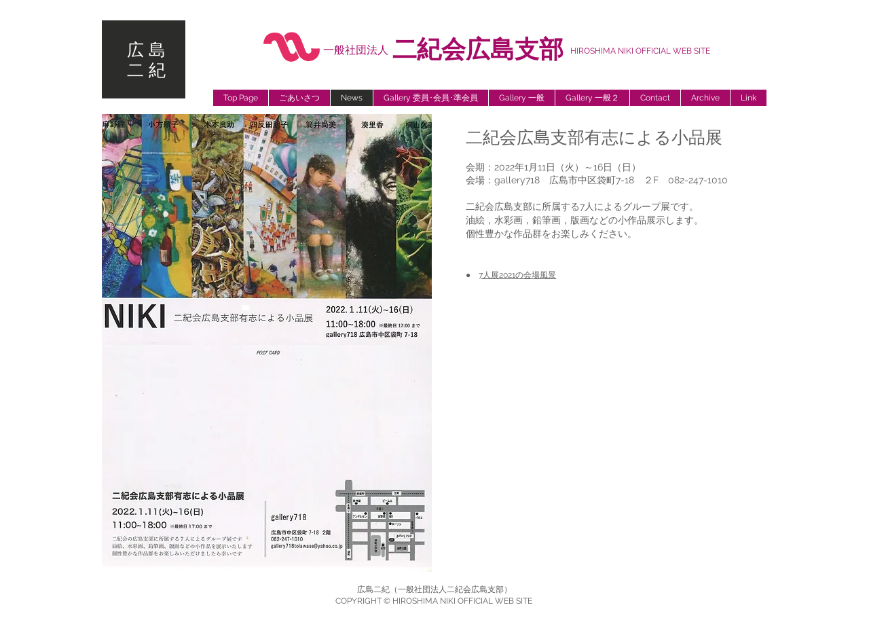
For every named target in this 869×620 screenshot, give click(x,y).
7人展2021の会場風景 (517, 275)
